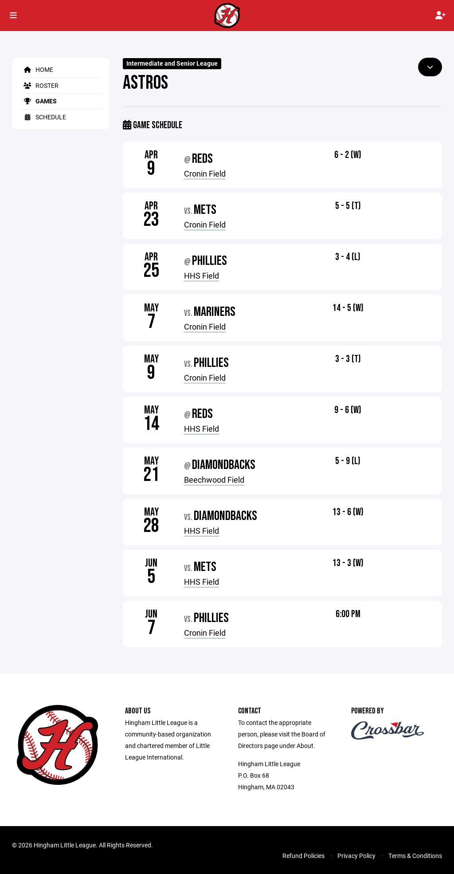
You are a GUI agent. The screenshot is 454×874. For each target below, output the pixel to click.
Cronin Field (205, 173)
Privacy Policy (356, 855)
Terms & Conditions (415, 855)
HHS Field (201, 275)
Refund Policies (303, 855)
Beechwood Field (214, 479)
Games (39, 101)
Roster (40, 85)
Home (37, 69)
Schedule (43, 117)
